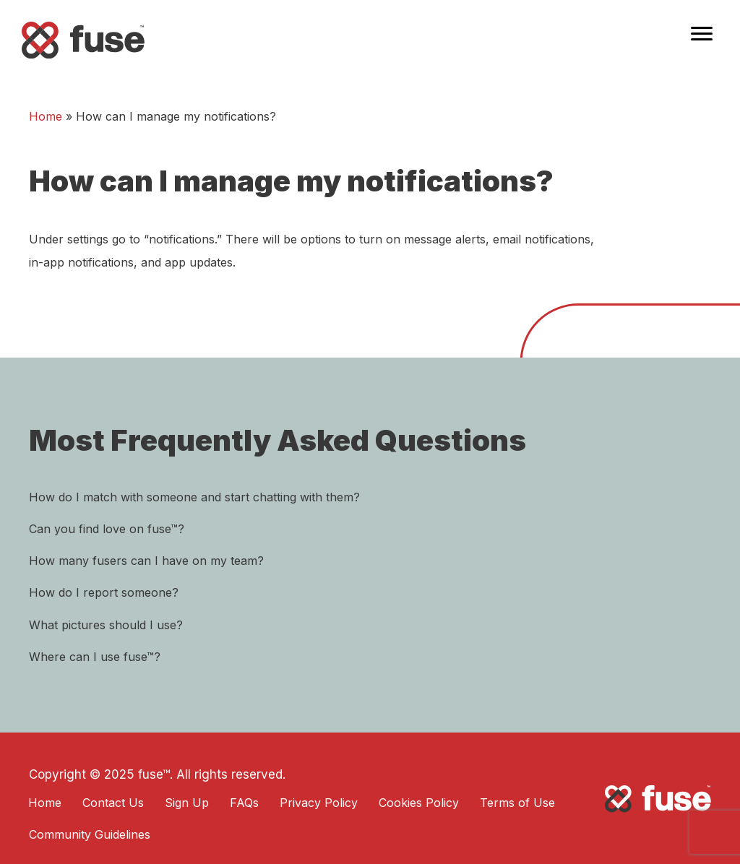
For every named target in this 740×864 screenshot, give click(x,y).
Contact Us (113, 802)
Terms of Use (517, 802)
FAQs (244, 802)
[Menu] (701, 34)
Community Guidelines (89, 834)
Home (45, 116)
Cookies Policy (419, 802)
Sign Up (187, 802)
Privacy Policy (319, 802)
